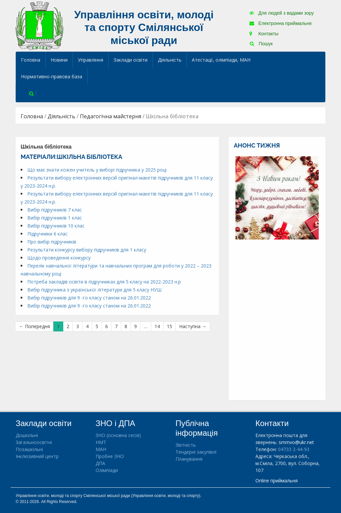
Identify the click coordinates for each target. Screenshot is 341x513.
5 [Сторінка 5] (97, 326)
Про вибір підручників (51, 242)
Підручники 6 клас (47, 234)
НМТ (101, 442)
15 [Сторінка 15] (169, 326)
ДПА (100, 463)
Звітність (185, 445)
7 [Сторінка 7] (116, 326)
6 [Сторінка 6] (106, 326)
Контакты (263, 33)
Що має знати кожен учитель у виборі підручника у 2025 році (97, 170)
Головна (30, 60)
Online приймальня (276, 480)
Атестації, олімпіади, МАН (221, 60)
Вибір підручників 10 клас (56, 226)
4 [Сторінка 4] (87, 326)
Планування (188, 459)
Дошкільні (27, 435)
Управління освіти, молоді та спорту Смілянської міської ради (144, 27)
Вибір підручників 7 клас (54, 210)
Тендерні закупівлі (195, 452)
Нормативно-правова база (51, 76)
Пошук (261, 43)
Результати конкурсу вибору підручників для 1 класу (86, 250)
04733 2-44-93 (293, 449)
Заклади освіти (131, 60)
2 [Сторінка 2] (68, 326)
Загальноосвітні (34, 442)
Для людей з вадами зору (281, 13)
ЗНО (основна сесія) (118, 435)
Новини (59, 60)
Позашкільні (29, 449)
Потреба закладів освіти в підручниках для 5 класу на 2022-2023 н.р (104, 281)
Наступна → (192, 326)
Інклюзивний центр (37, 456)
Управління (90, 60)
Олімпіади (107, 470)
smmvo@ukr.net (296, 442)
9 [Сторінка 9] (135, 326)
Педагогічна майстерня (110, 116)
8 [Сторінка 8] (126, 326)
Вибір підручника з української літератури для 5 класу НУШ (94, 289)
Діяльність (169, 60)
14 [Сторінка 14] (157, 326)
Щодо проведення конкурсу (59, 258)
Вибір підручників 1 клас (54, 218)
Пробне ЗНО (110, 456)
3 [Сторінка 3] (77, 326)
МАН (101, 449)
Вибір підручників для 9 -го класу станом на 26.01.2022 (89, 297)
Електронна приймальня (280, 23)
